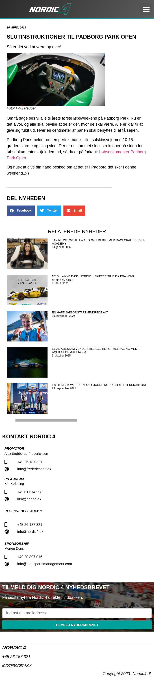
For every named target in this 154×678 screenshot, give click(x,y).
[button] (146, 9)
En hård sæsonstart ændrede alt (80, 312)
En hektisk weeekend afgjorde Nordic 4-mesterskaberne (99, 385)
